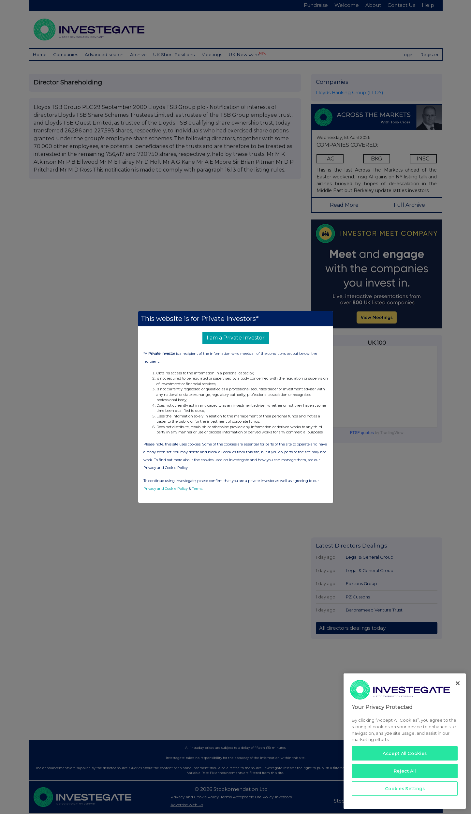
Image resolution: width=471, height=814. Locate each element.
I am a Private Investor (236, 338)
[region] (405, 741)
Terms (197, 488)
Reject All (405, 771)
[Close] (457, 683)
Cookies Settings (405, 788)
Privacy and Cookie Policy (165, 488)
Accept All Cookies (405, 753)
